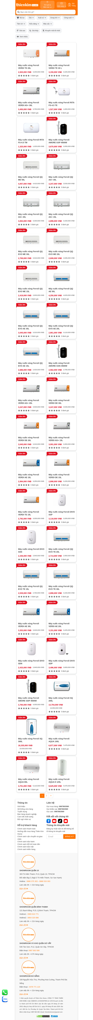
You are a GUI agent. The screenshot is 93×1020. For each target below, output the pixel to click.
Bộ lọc (20, 18)
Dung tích (55, 18)
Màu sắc (47, 24)
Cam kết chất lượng (25, 817)
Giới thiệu (21, 806)
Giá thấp (33, 31)
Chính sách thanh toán (26, 829)
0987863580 (64, 806)
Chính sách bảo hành (25, 842)
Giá (31, 18)
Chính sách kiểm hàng (26, 849)
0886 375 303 (32, 881)
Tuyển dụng (22, 811)
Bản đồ (24, 889)
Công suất (69, 18)
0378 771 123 (34, 987)
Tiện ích (21, 24)
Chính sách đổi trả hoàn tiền (28, 844)
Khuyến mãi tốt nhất (51, 31)
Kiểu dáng (34, 24)
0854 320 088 (33, 918)
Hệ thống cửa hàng (25, 809)
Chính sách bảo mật (25, 847)
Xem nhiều (22, 37)
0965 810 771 (33, 914)
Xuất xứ (42, 18)
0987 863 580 (34, 950)
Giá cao (21, 31)
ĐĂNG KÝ (69, 836)
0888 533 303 (44, 881)
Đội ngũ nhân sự (24, 819)
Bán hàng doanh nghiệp (27, 814)
